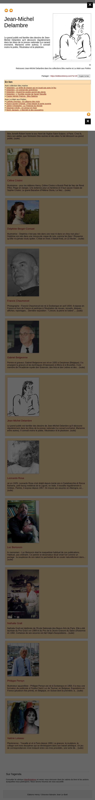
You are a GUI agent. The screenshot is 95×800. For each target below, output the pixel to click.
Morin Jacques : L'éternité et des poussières (24, 110)
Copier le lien (84, 76)
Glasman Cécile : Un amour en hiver (21, 108)
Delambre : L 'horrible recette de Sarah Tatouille (26, 94)
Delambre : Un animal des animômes (22, 90)
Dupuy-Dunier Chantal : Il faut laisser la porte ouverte (28, 104)
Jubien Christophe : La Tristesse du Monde (24, 106)
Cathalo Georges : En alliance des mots (23, 101)
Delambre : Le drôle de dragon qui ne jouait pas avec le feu (31, 88)
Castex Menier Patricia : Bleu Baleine (22, 96)
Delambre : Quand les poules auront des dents (26, 92)
